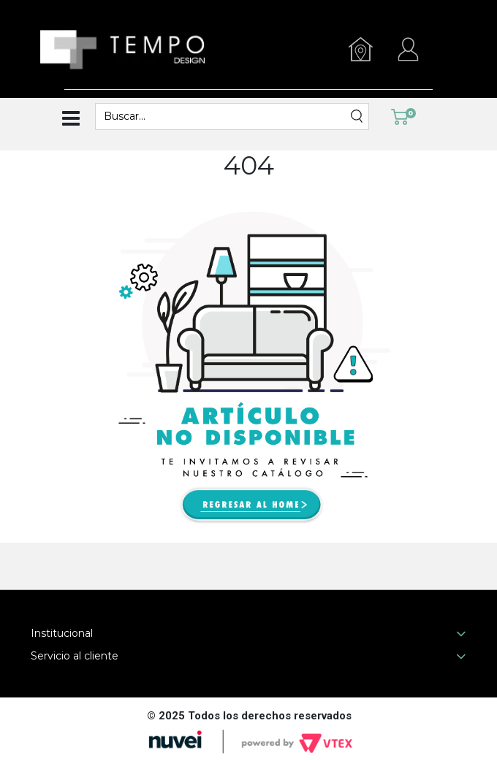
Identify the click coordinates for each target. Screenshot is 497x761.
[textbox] (223, 116)
